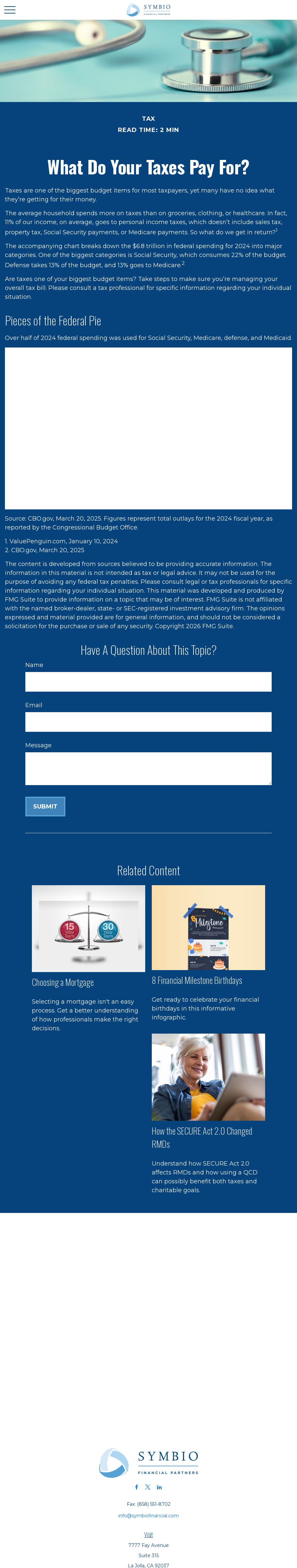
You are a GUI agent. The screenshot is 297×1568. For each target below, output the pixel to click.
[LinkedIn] (159, 1486)
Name (34, 665)
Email (33, 705)
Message (38, 745)
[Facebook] (136, 1486)
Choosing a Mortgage (63, 982)
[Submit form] (45, 806)
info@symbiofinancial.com (148, 1516)
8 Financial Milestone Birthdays (197, 980)
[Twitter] (148, 1486)
